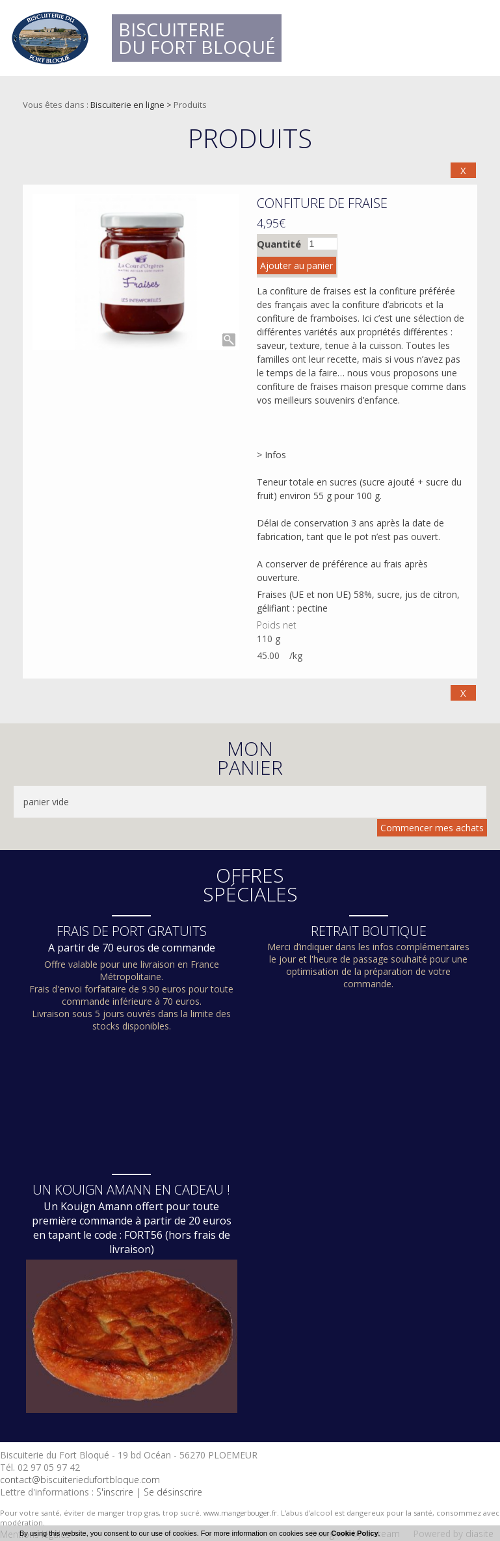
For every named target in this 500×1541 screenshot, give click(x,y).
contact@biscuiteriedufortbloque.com (80, 1479)
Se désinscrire (173, 1492)
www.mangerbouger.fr (240, 1513)
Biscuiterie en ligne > (132, 104)
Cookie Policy (354, 1533)
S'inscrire (114, 1492)
